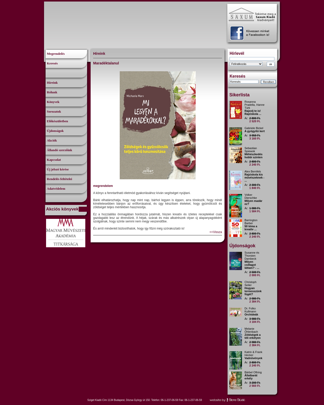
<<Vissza (216, 232)
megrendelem (103, 186)
